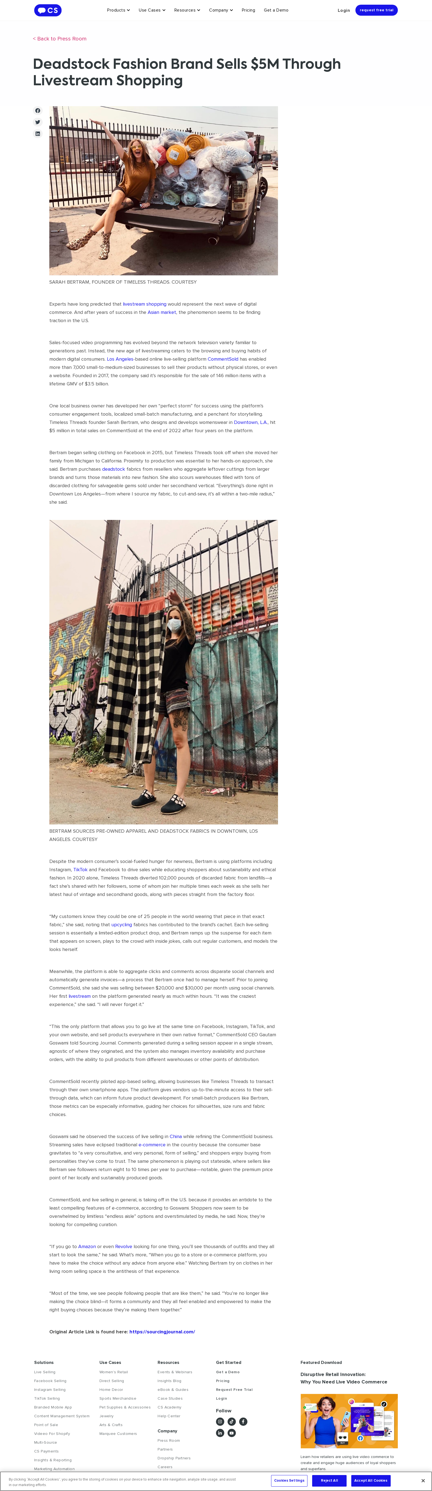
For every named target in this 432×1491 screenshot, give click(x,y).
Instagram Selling (50, 1389)
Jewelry (106, 1416)
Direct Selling (111, 1380)
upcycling (121, 925)
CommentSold (223, 359)
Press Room (169, 1440)
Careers (165, 1467)
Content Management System (62, 1416)
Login (344, 10)
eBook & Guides (173, 1389)
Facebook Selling (50, 1380)
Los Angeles (120, 359)
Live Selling (45, 1372)
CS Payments (46, 1451)
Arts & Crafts (111, 1425)
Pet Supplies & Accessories (125, 1407)
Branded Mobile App (53, 1407)
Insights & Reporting (53, 1460)
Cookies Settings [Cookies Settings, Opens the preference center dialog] (289, 1480)
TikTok (80, 870)
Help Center (169, 1416)
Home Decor (111, 1389)
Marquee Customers (118, 1433)
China (176, 1136)
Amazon (87, 1246)
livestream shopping (144, 304)
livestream (80, 996)
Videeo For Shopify (52, 1433)
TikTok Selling (47, 1398)
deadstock (113, 469)
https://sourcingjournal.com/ (161, 1332)
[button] (38, 110)
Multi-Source (45, 1442)
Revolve (123, 1246)
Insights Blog (169, 1380)
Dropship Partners (174, 1458)
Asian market (162, 312)
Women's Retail (113, 1372)
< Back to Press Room (60, 38)
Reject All (329, 1480)
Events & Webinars (175, 1372)
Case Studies (170, 1398)
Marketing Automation (54, 1469)
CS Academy (169, 1407)
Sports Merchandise (117, 1398)
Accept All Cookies (370, 1480)
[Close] (423, 1480)
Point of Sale (46, 1425)
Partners (165, 1449)
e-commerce (152, 1145)
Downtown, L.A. (251, 422)
